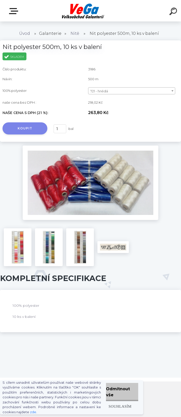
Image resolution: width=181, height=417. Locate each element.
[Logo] (82, 10)
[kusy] (60, 128)
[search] (173, 12)
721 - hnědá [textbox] (99, 91)
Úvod (24, 33)
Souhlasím (119, 406)
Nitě (74, 33)
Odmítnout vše (118, 391)
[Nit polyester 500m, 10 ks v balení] (90, 147)
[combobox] (131, 90)
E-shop (15, 11)
